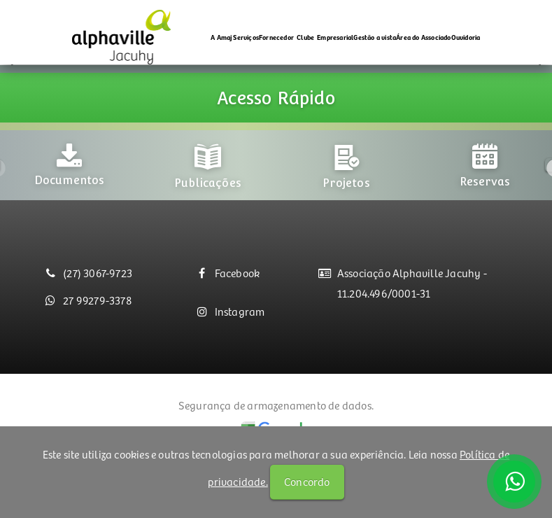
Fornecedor (276, 37)
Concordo (307, 481)
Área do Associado (423, 37)
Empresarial (335, 37)
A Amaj (221, 37)
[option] (69, 181)
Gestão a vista (374, 37)
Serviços (246, 37)
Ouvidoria (466, 37)
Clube (305, 37)
